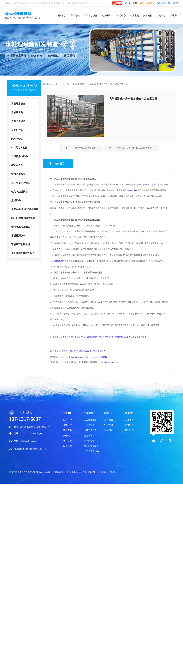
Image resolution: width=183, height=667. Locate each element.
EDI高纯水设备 (19, 147)
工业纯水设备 (90, 15)
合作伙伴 (67, 435)
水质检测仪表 (18, 235)
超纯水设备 (17, 130)
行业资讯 (108, 425)
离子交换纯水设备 (20, 183)
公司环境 (67, 425)
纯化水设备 (17, 165)
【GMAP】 (92, 472)
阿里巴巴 (150, 3)
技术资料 (147, 15)
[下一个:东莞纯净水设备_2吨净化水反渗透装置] (130, 148)
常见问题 (108, 430)
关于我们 (67, 413)
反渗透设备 (107, 15)
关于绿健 (75, 15)
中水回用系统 (18, 174)
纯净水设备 (17, 139)
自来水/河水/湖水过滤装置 (24, 209)
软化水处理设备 (19, 191)
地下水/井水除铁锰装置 (23, 218)
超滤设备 (16, 200)
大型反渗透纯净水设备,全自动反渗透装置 (108, 83)
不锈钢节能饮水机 (20, 244)
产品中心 (121, 15)
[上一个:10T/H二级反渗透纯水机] (81, 148)
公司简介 (67, 420)
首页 (55, 83)
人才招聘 (129, 420)
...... (85, 457)
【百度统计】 (103, 472)
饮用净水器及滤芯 (20, 227)
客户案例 (134, 15)
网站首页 (62, 15)
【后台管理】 (58, 472)
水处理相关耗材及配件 (23, 253)
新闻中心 (161, 15)
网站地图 (133, 3)
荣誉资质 (67, 430)
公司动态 (108, 420)
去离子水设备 (18, 121)
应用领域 (67, 446)
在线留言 (129, 425)
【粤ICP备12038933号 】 (76, 472)
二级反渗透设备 (19, 156)
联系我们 (174, 15)
